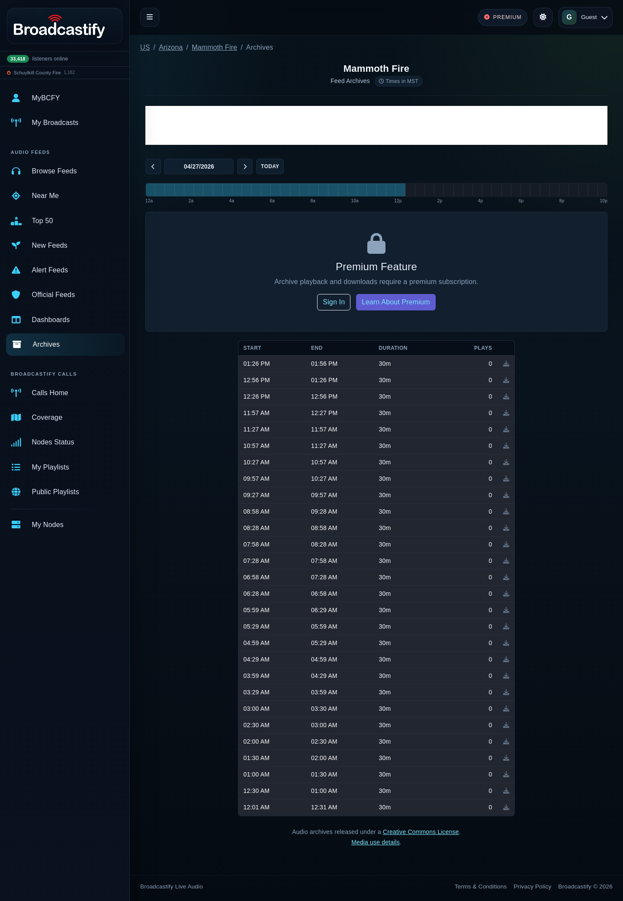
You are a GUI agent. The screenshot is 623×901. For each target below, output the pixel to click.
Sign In (334, 302)
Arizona (171, 47)
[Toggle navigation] (149, 17)
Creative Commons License (421, 831)
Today (270, 166)
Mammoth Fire (214, 47)
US (145, 47)
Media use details (375, 842)
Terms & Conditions (481, 886)
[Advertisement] (376, 125)
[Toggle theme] (542, 17)
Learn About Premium (396, 302)
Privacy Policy (533, 886)
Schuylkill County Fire (37, 72)
